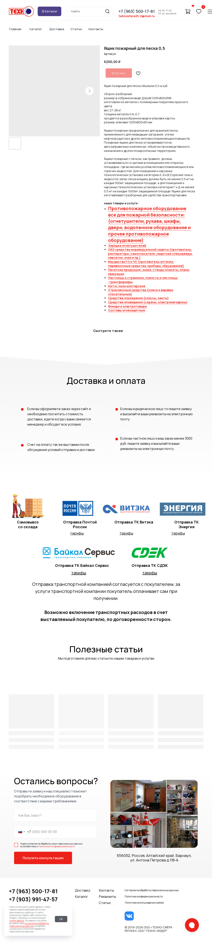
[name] (55, 815)
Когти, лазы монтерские (126, 286)
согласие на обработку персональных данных (29, 924)
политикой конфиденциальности (57, 846)
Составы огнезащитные (126, 310)
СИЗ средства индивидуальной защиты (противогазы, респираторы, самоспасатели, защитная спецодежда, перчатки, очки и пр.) (150, 253)
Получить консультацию (43, 858)
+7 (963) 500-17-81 (33, 891)
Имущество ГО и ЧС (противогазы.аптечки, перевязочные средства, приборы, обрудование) (146, 264)
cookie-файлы (16, 920)
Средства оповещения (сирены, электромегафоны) (148, 302)
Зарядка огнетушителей (127, 245)
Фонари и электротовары (127, 306)
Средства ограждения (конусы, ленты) (138, 298)
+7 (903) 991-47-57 (33, 899)
